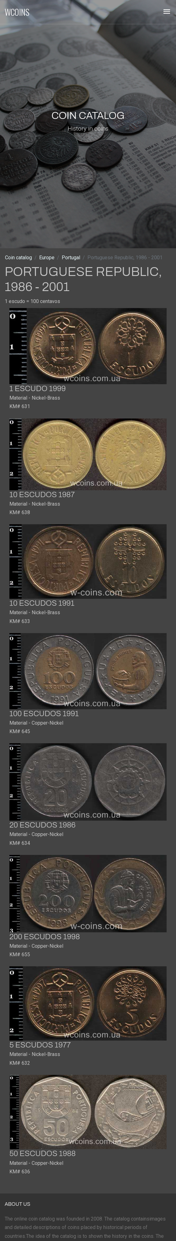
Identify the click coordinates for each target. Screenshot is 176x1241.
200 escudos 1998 (44, 937)
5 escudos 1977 (40, 1045)
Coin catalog (18, 258)
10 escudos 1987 (42, 495)
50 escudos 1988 (42, 1153)
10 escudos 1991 (42, 603)
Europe (46, 258)
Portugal (71, 258)
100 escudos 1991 (44, 714)
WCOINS (17, 12)
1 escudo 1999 (37, 389)
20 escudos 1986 (42, 825)
